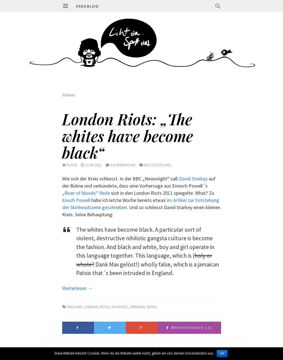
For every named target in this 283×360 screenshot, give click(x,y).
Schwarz (119, 306)
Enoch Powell (76, 200)
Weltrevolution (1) (189, 328)
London (91, 306)
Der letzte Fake (157, 164)
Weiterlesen (77, 288)
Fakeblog (87, 6)
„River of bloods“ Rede (86, 193)
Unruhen (137, 306)
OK (222, 354)
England (74, 306)
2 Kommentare (123, 164)
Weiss (152, 306)
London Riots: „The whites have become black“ (127, 135)
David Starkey (193, 178)
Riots (104, 306)
